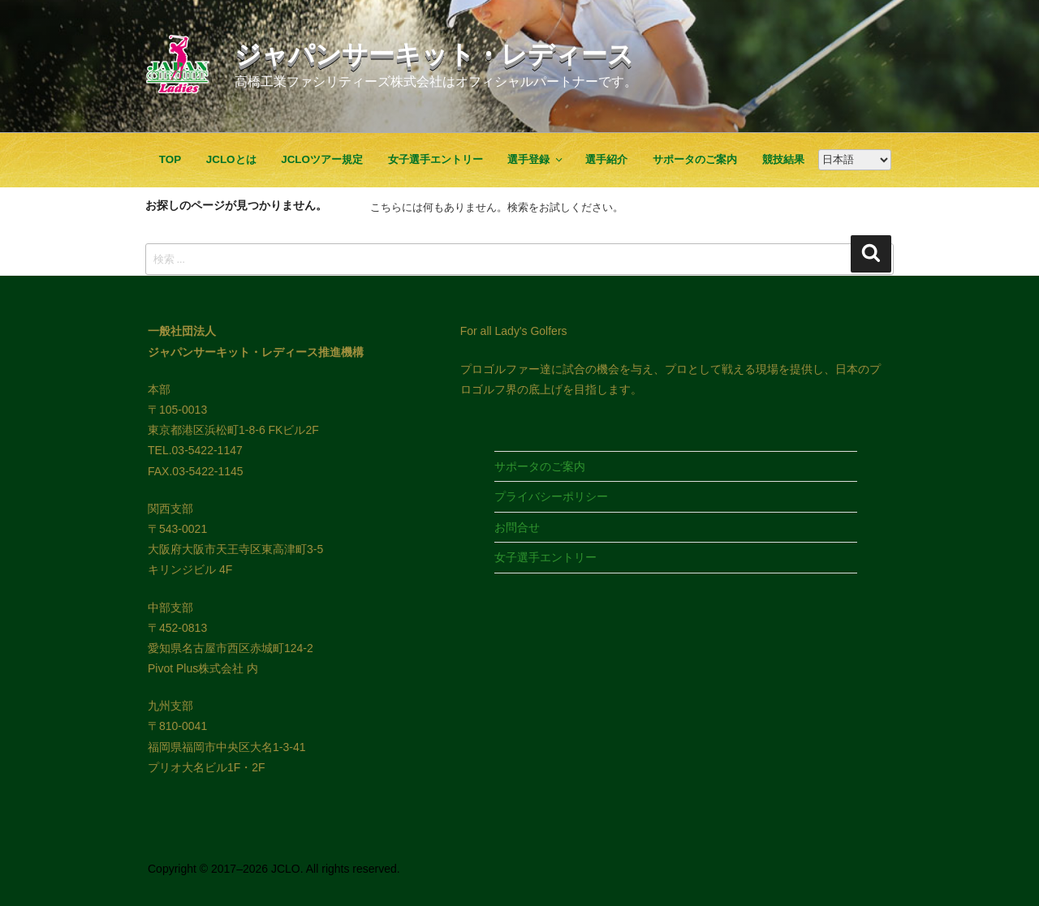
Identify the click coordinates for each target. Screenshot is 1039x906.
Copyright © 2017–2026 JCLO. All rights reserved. (274, 868)
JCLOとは (231, 159)
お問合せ (517, 527)
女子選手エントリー (435, 159)
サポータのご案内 (695, 159)
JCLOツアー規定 (322, 159)
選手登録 (535, 159)
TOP (170, 159)
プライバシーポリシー (551, 496)
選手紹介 (606, 159)
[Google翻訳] (854, 159)
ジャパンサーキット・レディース (434, 54)
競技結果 (783, 159)
